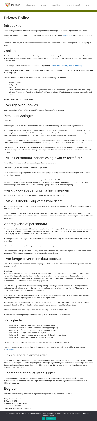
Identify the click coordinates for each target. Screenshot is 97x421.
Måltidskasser (32, 5)
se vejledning (67, 35)
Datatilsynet (10, 349)
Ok (43, 418)
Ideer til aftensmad (75, 5)
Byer (89, 5)
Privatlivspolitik (51, 418)
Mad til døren (58, 5)
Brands (45, 5)
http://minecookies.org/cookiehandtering (66, 65)
